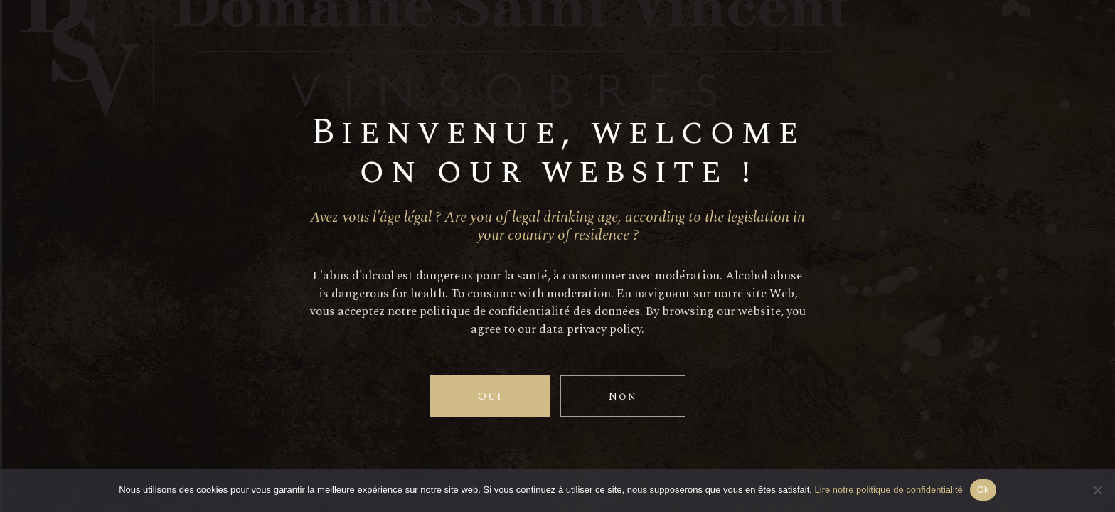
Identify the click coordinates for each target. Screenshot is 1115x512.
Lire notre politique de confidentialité (889, 489)
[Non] (1097, 490)
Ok (983, 489)
